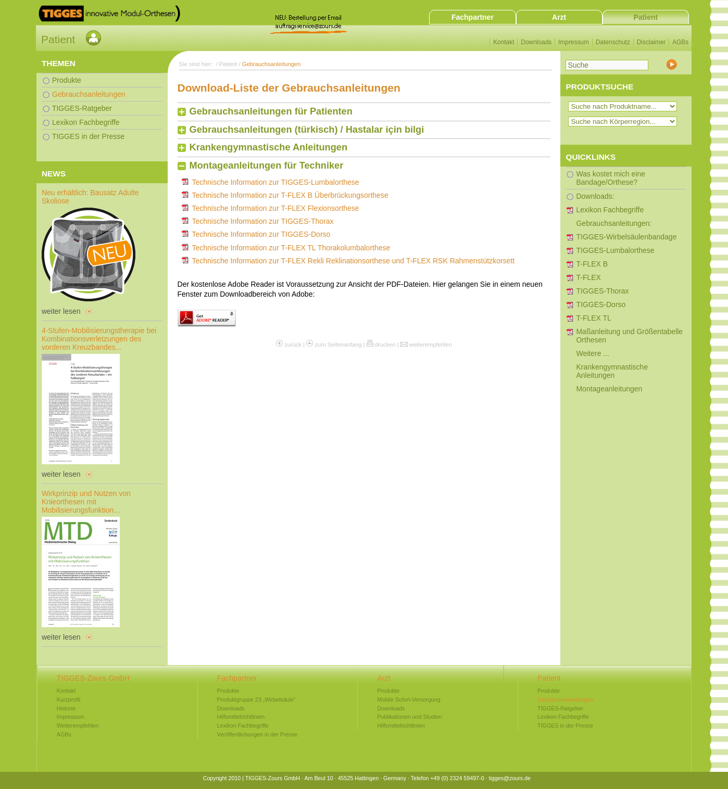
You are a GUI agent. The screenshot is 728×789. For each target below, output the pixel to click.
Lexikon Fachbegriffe (610, 210)
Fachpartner (472, 17)
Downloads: (595, 196)
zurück (293, 344)
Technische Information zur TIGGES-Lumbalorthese (275, 182)
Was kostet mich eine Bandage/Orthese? (610, 178)
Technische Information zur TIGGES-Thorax (263, 221)
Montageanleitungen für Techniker (267, 165)
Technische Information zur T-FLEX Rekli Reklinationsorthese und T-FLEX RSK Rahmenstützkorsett (353, 261)
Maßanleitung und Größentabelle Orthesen (629, 335)
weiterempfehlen (430, 344)
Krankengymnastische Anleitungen (269, 147)
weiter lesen (61, 311)
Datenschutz (613, 42)
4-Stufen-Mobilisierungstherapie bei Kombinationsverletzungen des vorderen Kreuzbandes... (99, 338)
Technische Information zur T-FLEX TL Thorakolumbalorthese (291, 248)
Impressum (573, 42)
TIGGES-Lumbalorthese (615, 250)
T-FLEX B (592, 264)
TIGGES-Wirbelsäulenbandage (626, 237)
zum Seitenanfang (338, 344)
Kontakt (503, 42)
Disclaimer (651, 42)
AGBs (680, 42)
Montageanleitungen (609, 389)
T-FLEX (588, 277)
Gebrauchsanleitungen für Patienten (271, 111)
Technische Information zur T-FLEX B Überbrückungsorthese (290, 195)
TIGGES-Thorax (602, 291)
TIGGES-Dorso (600, 304)
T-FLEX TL (593, 318)
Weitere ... (592, 353)
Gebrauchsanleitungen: (613, 223)
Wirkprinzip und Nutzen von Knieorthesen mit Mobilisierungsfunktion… (86, 501)
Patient (646, 17)
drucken (385, 344)
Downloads (536, 42)
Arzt (559, 17)
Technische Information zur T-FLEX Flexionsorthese (275, 208)
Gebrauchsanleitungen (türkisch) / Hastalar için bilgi (307, 129)
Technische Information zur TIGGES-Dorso (261, 234)
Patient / (230, 64)
